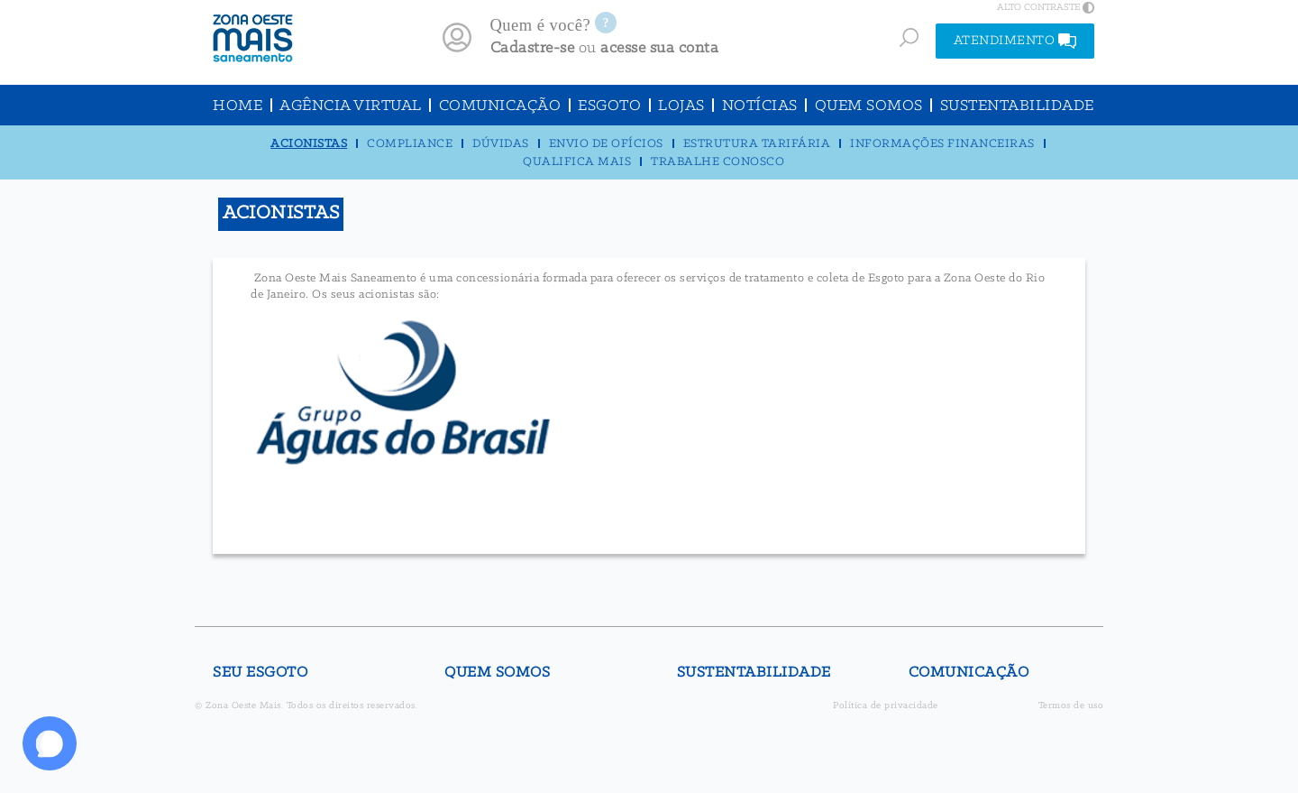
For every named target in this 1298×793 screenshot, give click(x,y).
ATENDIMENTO (1015, 41)
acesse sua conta (659, 48)
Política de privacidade (885, 706)
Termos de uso (1071, 706)
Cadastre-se (532, 48)
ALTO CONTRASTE (1045, 7)
